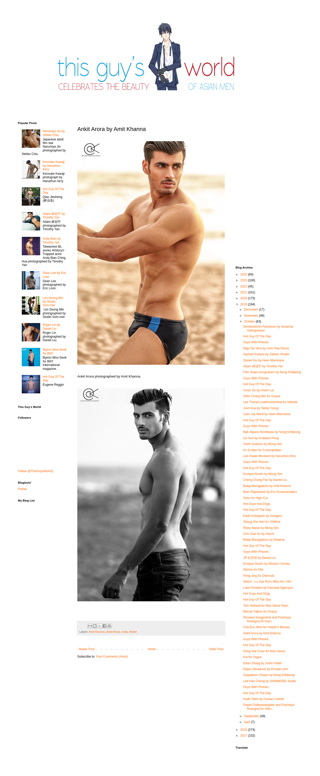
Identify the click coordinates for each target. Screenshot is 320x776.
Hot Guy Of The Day (257, 336)
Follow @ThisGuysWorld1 (36, 471)
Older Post (216, 649)
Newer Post (86, 649)
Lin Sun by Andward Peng (261, 438)
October (250, 321)
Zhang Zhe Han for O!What (261, 522)
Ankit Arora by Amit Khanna (262, 633)
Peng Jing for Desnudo (258, 576)
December (251, 309)
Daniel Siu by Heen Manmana (263, 360)
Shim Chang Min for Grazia (261, 396)
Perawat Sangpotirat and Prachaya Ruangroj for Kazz (267, 619)
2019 (244, 304)
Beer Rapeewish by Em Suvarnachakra (270, 492)
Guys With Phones (256, 342)
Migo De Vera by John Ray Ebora (266, 348)
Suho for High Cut (255, 498)
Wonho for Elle (253, 569)
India (125, 631)
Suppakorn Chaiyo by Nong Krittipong (269, 675)
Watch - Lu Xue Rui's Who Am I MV (267, 581)
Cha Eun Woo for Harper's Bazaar (266, 627)
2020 (244, 298)
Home (152, 649)
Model (133, 631)
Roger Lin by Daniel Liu (51, 326)
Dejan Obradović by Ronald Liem (265, 669)
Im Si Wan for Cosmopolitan (262, 450)
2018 (244, 729)
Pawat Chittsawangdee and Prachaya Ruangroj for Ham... (268, 706)
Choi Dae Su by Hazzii (258, 534)
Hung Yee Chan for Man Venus (264, 651)
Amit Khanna (97, 631)
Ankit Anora (113, 631)
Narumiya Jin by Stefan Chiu (54, 133)
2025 (244, 274)
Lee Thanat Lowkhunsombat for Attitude (270, 402)
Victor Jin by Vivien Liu (258, 390)
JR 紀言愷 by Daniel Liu (259, 558)
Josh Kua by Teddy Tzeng (261, 408)
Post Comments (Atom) (112, 656)
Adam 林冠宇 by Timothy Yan (54, 215)
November (251, 315)
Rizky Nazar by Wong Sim (261, 528)
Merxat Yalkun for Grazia (260, 611)
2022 (244, 286)
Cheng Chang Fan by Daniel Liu (265, 480)
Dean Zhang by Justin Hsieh (262, 663)
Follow (22, 489)
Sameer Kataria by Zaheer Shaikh (266, 354)
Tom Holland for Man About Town (265, 605)
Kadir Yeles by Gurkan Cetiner (263, 699)
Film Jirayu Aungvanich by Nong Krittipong (272, 372)
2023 (244, 280)
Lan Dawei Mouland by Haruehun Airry (269, 456)
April (247, 722)
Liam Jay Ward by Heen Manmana (266, 414)
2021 (244, 292)
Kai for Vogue (252, 657)
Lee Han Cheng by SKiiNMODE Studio (269, 681)
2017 (244, 735)
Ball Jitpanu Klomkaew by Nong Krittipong (271, 432)
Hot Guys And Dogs (256, 504)
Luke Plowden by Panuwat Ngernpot (268, 588)
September (252, 716)
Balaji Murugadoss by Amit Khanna (267, 486)
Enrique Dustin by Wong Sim (262, 474)
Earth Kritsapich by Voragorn (262, 516)
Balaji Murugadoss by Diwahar (264, 539)
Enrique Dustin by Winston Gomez (266, 564)
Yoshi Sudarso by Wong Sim (262, 444)
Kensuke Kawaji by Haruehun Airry (54, 165)
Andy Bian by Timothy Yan (52, 240)
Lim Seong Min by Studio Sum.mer (53, 301)
